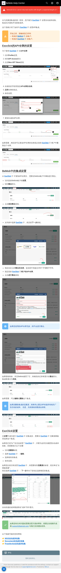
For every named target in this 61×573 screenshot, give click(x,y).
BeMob (20, 36)
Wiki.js (47, 567)
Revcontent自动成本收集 (14, 541)
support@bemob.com (20, 526)
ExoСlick (35, 20)
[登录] (57, 3)
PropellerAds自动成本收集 (15, 544)
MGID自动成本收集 (12, 538)
